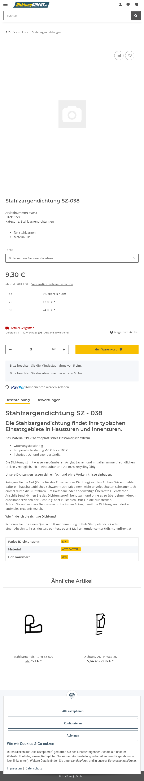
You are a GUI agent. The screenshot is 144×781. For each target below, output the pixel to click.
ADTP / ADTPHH (70, 549)
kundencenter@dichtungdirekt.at (107, 529)
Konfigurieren (73, 723)
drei (64, 556)
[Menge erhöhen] (64, 349)
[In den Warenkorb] (8, 45)
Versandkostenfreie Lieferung (52, 284)
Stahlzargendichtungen (37, 221)
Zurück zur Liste (18, 32)
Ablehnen (73, 735)
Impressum (14, 768)
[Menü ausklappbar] (5, 2)
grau (64, 541)
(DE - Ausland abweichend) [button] (53, 332)
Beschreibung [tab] (17, 400)
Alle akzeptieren (72, 711)
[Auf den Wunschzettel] (129, 55)
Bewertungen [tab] (48, 400)
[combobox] (71, 258)
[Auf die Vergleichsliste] (118, 55)
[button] (120, 4)
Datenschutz (34, 768)
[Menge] (31, 349)
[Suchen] (136, 15)
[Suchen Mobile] (67, 15)
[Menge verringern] (10, 349)
